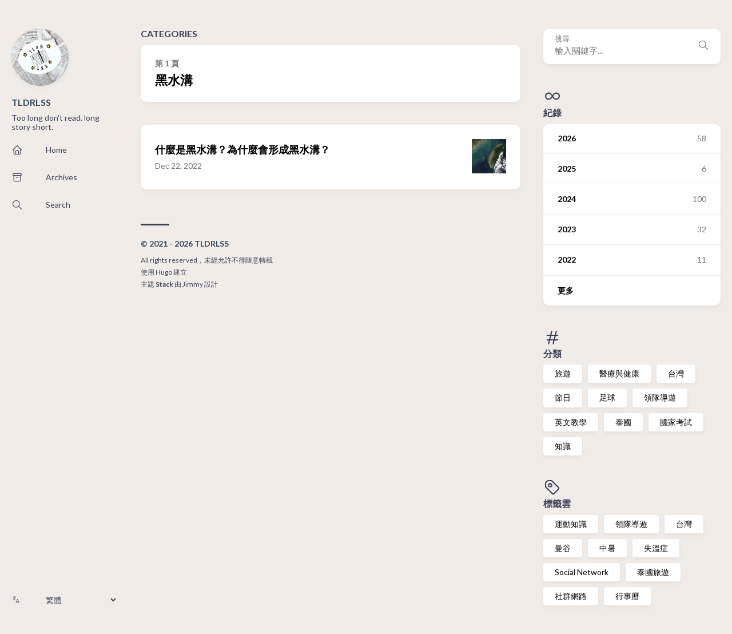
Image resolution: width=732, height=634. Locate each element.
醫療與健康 (619, 373)
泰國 (623, 422)
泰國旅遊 (653, 572)
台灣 (676, 373)
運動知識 (571, 524)
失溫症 (656, 548)
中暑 (607, 548)
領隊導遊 (660, 397)
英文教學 (571, 422)
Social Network (581, 572)
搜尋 (562, 38)
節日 (563, 397)
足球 (607, 397)
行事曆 (627, 596)
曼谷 (563, 548)
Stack (164, 284)
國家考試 (676, 422)
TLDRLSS (31, 102)
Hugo (164, 272)
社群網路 (571, 596)
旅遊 (563, 373)
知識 (563, 446)
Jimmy (192, 284)
